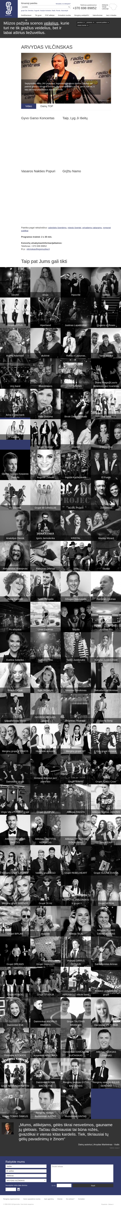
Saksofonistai (97, 15)
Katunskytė (64, 10)
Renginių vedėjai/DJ (81, 15)
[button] (26, 1180)
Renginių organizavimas (11, 1199)
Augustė (36, 10)
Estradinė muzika (64, 15)
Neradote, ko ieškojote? (63, 4)
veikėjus (51, 23)
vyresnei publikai (101, 22)
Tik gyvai (38, 15)
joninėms (89, 22)
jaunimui (80, 22)
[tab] (28, 106)
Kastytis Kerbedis (45, 10)
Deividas (30, 10)
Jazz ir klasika (111, 15)
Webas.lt (110, 1204)
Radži (53, 10)
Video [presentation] (28, 106)
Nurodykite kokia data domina (16, 1185)
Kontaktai (81, 1199)
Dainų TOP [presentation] (46, 106)
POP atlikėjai (50, 15)
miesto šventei (81, 25)
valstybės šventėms (57, 228)
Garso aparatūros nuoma (31, 1199)
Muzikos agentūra (9, 9)
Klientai (59, 1199)
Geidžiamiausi (26, 15)
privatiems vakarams (92, 228)
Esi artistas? (70, 1199)
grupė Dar (24, 10)
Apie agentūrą (49, 1199)
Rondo (58, 10)
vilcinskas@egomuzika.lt (38, 249)
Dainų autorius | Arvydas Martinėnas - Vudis (98, 1144)
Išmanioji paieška (29, 3)
